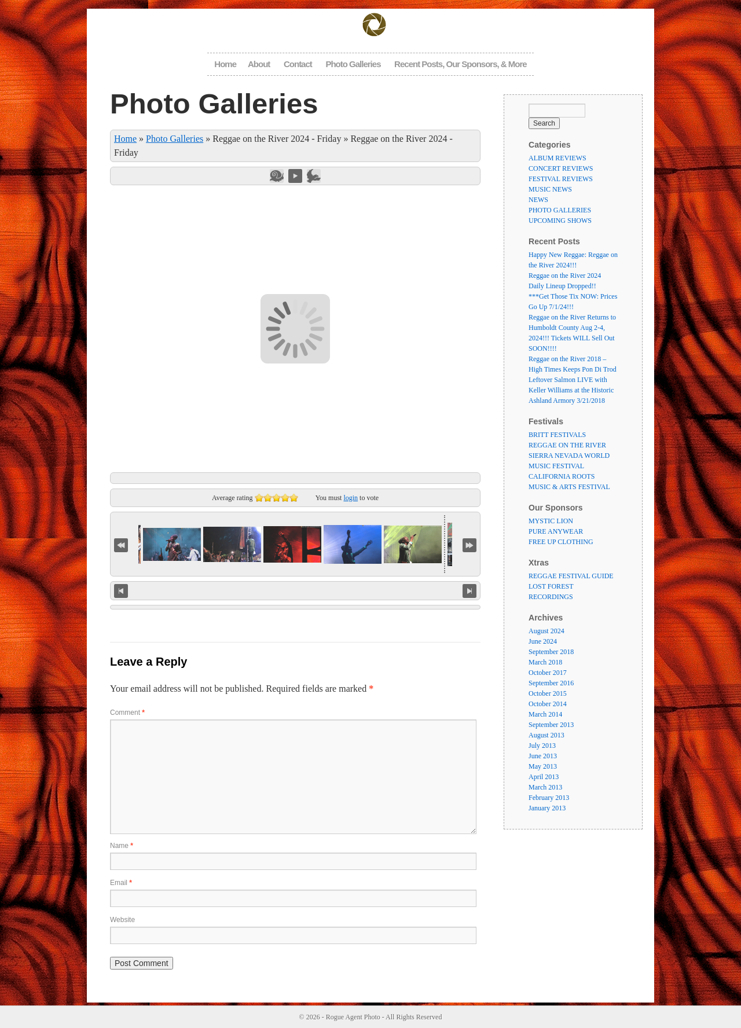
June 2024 (543, 641)
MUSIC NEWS (550, 189)
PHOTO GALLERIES (560, 210)
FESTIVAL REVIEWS (561, 179)
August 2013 (546, 735)
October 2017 (548, 673)
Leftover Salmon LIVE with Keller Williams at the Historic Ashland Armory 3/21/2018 (571, 390)
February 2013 (549, 798)
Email (121, 883)
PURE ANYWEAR (556, 531)
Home (225, 64)
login (350, 498)
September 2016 (551, 683)
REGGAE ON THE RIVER (567, 445)
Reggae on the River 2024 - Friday (276, 139)
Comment (127, 712)
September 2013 (551, 725)
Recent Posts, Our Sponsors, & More (460, 64)
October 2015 (548, 693)
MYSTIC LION (551, 521)
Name (121, 846)
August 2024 (546, 631)
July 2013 (542, 745)
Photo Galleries (352, 64)
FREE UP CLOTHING (561, 542)
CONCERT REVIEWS (561, 168)
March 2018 (545, 662)
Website (122, 920)
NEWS (538, 200)
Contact (298, 64)
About (259, 64)
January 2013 (547, 808)
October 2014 (548, 704)
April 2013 (544, 777)
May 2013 (543, 766)
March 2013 (545, 787)
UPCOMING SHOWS (560, 220)
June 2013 (543, 756)
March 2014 (545, 714)
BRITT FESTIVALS (557, 435)
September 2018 (551, 652)
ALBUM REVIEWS (557, 158)
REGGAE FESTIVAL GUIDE (571, 576)
